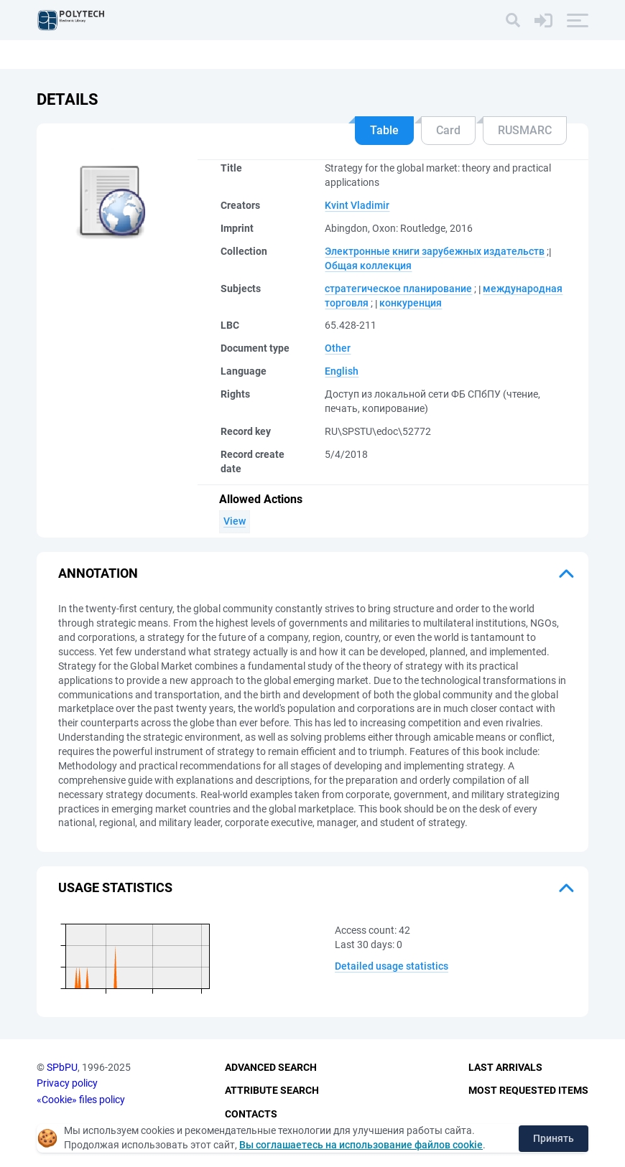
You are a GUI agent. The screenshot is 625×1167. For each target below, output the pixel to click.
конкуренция (410, 303)
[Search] (513, 20)
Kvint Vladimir (357, 205)
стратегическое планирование (398, 288)
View (234, 521)
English (341, 371)
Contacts (251, 1114)
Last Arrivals (505, 1067)
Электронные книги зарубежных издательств (435, 251)
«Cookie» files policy (81, 1099)
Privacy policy (67, 1083)
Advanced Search (271, 1067)
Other (338, 348)
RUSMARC (525, 130)
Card (448, 130)
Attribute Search (272, 1090)
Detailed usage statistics (391, 966)
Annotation (98, 573)
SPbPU (62, 1067)
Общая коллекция (368, 265)
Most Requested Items (528, 1090)
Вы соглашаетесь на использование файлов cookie (361, 1144)
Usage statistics (115, 887)
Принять (553, 1138)
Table (384, 130)
